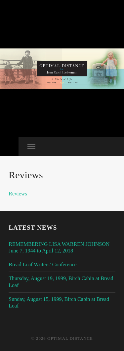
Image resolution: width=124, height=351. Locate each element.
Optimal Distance (70, 338)
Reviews (18, 193)
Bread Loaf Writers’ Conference (42, 264)
